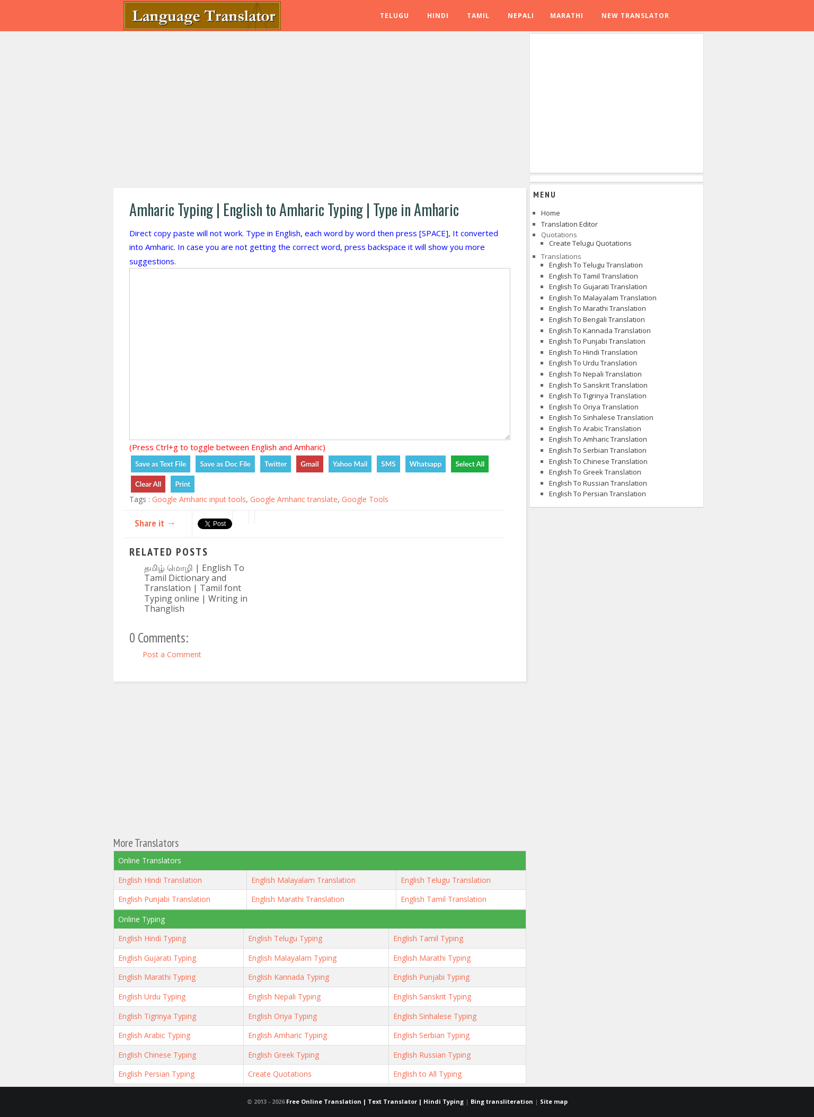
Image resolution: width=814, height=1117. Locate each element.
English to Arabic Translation (595, 428)
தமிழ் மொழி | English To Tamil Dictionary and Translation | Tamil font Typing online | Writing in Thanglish (195, 588)
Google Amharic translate (294, 499)
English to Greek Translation (595, 472)
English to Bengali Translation (597, 319)
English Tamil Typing (428, 938)
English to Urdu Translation (593, 363)
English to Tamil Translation (593, 276)
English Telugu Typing (285, 938)
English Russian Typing (432, 1055)
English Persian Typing (156, 1074)
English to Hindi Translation (593, 352)
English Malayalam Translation (303, 880)
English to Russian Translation (598, 483)
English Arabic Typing (154, 1035)
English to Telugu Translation (596, 265)
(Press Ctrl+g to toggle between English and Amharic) (227, 447)
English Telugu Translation (446, 880)
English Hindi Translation (160, 880)
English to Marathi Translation (597, 308)
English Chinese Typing (157, 1055)
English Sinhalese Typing (434, 1016)
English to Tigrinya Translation (598, 395)
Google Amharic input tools (199, 499)
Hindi (438, 15)
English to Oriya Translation (594, 407)
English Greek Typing (283, 1055)
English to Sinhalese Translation (601, 417)
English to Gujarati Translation (598, 286)
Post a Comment (172, 654)
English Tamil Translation (443, 899)
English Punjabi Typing (431, 977)
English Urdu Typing (151, 996)
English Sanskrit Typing (432, 996)
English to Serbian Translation (598, 450)
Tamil (478, 15)
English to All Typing (427, 1074)
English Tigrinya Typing (157, 1016)
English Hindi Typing (152, 938)
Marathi (566, 15)
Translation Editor (569, 224)
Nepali (521, 15)
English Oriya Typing (282, 1016)
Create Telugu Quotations (590, 243)
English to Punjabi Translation (597, 341)
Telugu (394, 15)
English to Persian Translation (597, 493)
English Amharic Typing (287, 1035)
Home (550, 213)
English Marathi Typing (432, 958)
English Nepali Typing (284, 996)
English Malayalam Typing (292, 958)
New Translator (635, 15)
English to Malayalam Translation (603, 297)
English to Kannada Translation (600, 330)
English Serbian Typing (431, 1035)
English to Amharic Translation (598, 439)
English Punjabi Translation (164, 899)
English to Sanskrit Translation (598, 385)
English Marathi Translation (297, 899)
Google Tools (365, 499)
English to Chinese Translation (598, 461)
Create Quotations (280, 1074)
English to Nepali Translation (595, 374)
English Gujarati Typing (157, 958)
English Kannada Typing (288, 977)
